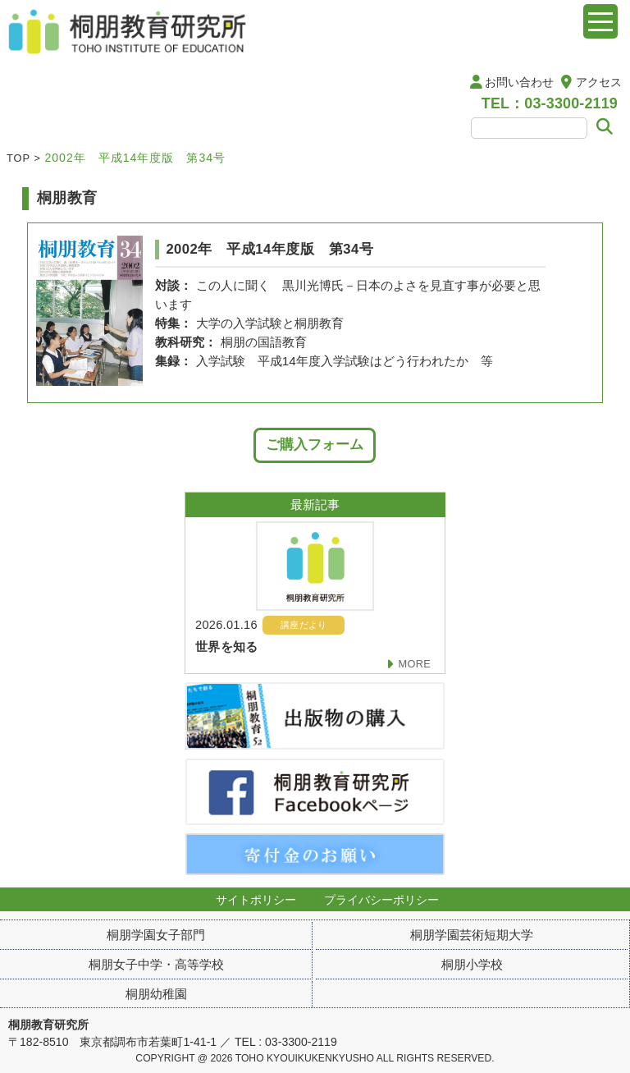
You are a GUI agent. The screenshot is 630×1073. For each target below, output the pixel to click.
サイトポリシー (256, 899)
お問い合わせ (519, 82)
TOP (18, 158)
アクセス (599, 82)
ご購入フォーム (314, 444)
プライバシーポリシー (381, 899)
